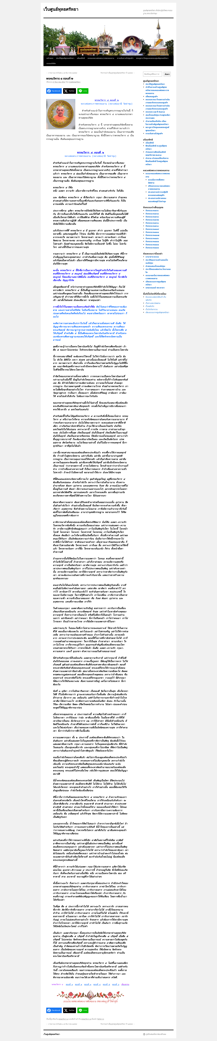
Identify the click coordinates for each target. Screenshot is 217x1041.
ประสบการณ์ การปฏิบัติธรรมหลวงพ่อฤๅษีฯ (158, 194)
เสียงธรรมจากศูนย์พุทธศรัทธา (157, 312)
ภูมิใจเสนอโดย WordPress (156, 1034)
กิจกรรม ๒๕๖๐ (152, 226)
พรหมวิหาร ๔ (63, 1019)
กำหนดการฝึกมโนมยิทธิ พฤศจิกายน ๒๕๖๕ (156, 154)
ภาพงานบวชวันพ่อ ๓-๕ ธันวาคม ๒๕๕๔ (61, 73)
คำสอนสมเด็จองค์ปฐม (155, 266)
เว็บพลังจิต (150, 306)
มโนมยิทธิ (81, 58)
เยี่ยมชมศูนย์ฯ (152, 96)
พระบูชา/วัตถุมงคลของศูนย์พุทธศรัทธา (152, 58)
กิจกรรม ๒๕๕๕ (152, 241)
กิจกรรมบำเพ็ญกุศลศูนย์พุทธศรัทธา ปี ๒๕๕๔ (118, 73)
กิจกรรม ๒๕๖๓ (152, 216)
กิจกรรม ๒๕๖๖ (152, 210)
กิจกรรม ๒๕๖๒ (152, 219)
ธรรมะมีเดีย (51, 63)
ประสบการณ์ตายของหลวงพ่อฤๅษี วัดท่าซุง (157, 200)
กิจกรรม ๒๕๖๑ (152, 223)
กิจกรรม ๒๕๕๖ (152, 238)
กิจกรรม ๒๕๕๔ (152, 244)
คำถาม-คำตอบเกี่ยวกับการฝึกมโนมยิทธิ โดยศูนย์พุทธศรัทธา (157, 161)
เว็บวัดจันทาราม (152, 309)
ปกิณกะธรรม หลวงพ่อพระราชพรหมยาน (159, 188)
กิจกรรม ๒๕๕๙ (152, 229)
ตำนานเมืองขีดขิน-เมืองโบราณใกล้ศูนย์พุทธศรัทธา (157, 123)
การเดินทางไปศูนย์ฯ (125, 58)
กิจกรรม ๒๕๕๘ (152, 232)
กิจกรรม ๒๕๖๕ (152, 213)
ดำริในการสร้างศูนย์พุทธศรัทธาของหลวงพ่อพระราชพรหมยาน (157, 90)
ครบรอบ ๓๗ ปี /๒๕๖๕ (155, 111)
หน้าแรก (49, 58)
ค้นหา (167, 74)
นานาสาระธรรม (152, 256)
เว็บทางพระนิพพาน (153, 303)
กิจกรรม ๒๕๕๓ (152, 247)
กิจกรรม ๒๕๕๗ (152, 235)
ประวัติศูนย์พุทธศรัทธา (65, 58)
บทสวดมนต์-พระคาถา (155, 287)
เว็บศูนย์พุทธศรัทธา (60, 9)
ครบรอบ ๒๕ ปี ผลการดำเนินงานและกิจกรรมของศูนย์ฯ (158, 107)
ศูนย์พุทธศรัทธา (75, 82)
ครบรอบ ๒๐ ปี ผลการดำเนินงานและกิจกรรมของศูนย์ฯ (158, 101)
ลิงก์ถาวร (100, 1019)
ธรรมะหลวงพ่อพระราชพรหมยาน (101, 58)
